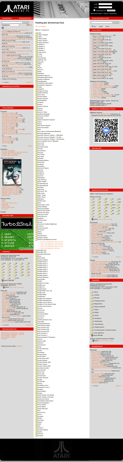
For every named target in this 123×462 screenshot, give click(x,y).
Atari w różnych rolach (98, 378)
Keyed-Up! (39, 162)
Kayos (38, 121)
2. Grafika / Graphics (97, 84)
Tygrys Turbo (95, 362)
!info (106, 204)
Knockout (39, 312)
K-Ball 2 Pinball (41, 35)
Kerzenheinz (40, 150)
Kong (38, 347)
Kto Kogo (39, 420)
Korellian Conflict (42, 368)
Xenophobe (5, 302)
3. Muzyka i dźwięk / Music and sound (102, 86)
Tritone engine (6, 141)
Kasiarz (38, 110)
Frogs (3, 295)
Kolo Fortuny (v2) (42, 329)
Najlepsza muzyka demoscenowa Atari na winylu (16, 39)
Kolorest (39, 343)
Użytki (101, 26)
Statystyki (4, 338)
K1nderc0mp (40, 58)
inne (16, 278)
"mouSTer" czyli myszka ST (99, 263)
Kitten (38, 232)
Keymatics (39, 166)
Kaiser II (39, 69)
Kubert (38, 422)
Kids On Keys (41, 179)
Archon (4, 311)
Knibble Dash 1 (41, 262)
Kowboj (39, 389)
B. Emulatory (96, 318)
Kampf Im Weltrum (42, 79)
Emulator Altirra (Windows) (10, 155)
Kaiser (38, 67)
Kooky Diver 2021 (42, 358)
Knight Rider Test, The (43, 290)
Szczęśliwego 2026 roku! (9, 37)
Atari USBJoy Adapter (97, 264)
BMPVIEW (5, 137)
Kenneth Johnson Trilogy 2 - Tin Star (48, 137)
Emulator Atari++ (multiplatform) (11, 153)
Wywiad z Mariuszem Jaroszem (101, 224)
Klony (38, 256)
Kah (37, 65)
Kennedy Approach (42, 133)
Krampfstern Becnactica (44, 401)
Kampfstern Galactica (43, 85)
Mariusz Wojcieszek (97, 236)
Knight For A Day (42, 283)
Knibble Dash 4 (41, 267)
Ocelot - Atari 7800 (97, 77)
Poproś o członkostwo (110, 13)
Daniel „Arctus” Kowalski (98, 233)
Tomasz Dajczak (96, 227)
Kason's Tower (41, 112)
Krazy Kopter (40, 404)
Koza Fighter (40, 391)
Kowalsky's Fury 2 (42, 387)
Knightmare (40, 296)
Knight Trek (40, 292)
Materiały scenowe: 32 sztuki (10, 188)
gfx (119, 202)
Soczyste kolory (96, 375)
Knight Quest (40, 289)
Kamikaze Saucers (42, 75)
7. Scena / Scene (96, 91)
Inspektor (4, 320)
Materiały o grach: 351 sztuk (10, 192)
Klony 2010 (40, 258)
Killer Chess (40, 197)
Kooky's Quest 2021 (43, 366)
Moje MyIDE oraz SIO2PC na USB (101, 368)
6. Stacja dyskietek (98, 306)
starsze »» (29, 82)
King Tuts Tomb (41, 214)
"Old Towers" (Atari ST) (9, 292)
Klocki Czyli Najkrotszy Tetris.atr (50, 248)
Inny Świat (5, 319)
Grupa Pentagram (96, 38)
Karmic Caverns (41, 106)
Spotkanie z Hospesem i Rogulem (12, 64)
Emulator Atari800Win (8, 150)
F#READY (94, 231)
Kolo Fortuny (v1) (42, 327)
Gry (95, 26)
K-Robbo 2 (40, 46)
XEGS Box (94, 376)
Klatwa (38, 233)
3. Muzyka (95, 298)
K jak (38, 33)
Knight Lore (40, 285)
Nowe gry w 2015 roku (8, 132)
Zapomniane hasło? (96, 13)
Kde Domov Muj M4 (42, 125)
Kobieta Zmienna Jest (43, 319)
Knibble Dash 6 (41, 271)
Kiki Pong (39, 189)
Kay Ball (39, 118)
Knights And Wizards (43, 300)
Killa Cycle (40, 193)
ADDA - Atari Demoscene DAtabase (101, 194)
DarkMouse (94, 382)
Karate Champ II (41, 98)
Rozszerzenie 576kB (97, 373)
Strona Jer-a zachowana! (9, 73)
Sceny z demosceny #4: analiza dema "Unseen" (16, 51)
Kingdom (39, 218)
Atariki (4, 200)
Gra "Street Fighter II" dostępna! (11, 48)
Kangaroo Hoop (41, 91)
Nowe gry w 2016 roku (8, 131)
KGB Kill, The (40, 60)
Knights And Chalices (43, 298)
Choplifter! (5, 296)
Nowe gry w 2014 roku (8, 140)
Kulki (38, 424)
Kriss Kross (40, 412)
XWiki (3, 201)
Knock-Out (40, 310)
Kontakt (3, 212)
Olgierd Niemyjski (96, 253)
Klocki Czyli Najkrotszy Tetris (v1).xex (51, 242)
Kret (37, 410)
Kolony (38, 339)
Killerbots (39, 199)
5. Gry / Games (96, 89)
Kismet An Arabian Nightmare (46, 224)
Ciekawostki (95, 56)
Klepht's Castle (41, 237)
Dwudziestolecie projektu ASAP (11, 42)
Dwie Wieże (5, 314)
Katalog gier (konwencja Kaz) (10, 255)
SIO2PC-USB (95, 353)
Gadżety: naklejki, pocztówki (99, 269)
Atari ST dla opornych (8, 138)
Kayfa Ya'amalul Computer (45, 119)
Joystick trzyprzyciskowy (98, 366)
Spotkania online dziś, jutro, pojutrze (13, 33)
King (38, 203)
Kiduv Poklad (40, 181)
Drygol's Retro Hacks (8, 207)
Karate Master (41, 100)
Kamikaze (39, 73)
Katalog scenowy (95, 197)
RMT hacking (95, 59)
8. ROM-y (95, 312)
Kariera (38, 104)
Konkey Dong (40, 354)
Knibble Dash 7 (41, 273)
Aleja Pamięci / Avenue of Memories (102, 71)
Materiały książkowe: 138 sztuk (11, 189)
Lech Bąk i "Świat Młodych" (99, 228)
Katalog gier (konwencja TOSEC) (11, 284)
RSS (29, 25)
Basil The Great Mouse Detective (12, 316)
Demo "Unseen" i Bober (9, 58)
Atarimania (5, 204)
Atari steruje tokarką (97, 381)
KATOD (93, 234)
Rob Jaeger (94, 245)
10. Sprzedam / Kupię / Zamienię (101, 96)
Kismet (38, 222)
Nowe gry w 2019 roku (8, 125)
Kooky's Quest (41, 364)
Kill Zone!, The (41, 191)
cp (119, 199)
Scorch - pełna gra (96, 62)
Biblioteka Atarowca (7, 158)
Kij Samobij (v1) (41, 183)
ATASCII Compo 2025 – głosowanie (12, 74)
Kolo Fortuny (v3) (42, 331)
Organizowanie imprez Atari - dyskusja (12, 332)
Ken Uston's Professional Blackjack (48, 131)
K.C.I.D (38, 56)
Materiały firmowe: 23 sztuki (10, 191)
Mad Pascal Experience (98, 65)
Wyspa (4, 310)
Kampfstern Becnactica (44, 83)
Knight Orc (40, 287)
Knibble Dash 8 (41, 275)
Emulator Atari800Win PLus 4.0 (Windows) (15, 152)
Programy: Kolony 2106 (98, 266)
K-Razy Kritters (41, 40)
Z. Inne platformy (97, 333)
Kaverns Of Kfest (42, 116)
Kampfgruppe (41, 81)
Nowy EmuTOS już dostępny (100, 68)
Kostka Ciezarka (41, 377)
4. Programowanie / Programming (101, 87)
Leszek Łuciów (95, 240)
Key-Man (39, 158)
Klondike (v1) (40, 250)
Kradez (38, 393)
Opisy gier (4, 290)
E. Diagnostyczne (97, 327)
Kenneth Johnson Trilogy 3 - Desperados (49, 139)
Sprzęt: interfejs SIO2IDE (99, 275)
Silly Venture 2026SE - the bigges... (102, 50)
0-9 (3, 263)
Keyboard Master (42, 160)
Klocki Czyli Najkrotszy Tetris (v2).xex (51, 244)
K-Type (38, 54)
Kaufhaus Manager (42, 114)
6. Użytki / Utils (95, 90)
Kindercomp (40, 201)
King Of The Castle (42, 210)
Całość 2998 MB (7, 280)
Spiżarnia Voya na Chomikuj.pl (11, 194)
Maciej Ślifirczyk (96, 249)
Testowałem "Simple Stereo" (99, 363)
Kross (38, 414)
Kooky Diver (40, 356)
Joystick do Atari (96, 360)
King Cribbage (41, 206)
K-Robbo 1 (40, 44)
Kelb (38, 129)
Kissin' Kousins (41, 228)
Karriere (39, 108)
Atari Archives (6, 206)
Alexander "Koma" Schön (99, 248)
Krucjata (39, 416)
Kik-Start (39, 187)
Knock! (38, 308)
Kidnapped (40, 177)
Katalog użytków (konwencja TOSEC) (102, 338)
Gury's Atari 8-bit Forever (9, 203)
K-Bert (38, 37)
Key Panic (39, 156)
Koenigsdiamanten (42, 323)
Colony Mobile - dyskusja (8, 335)
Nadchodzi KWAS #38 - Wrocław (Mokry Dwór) (16, 70)
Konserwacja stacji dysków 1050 (11, 120)
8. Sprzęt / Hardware (97, 93)
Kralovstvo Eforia (42, 399)
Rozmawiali (94, 222)
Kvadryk (39, 435)
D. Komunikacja (97, 324)
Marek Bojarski (95, 252)
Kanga (38, 87)
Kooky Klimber (41, 360)
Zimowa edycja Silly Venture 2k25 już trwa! (15, 67)
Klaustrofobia (40, 235)
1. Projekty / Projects (97, 83)
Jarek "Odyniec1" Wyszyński (100, 250)
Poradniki (4, 111)
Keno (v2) (39, 145)
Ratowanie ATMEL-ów (98, 357)
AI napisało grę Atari (8, 63)
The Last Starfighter (8, 313)
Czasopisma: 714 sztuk (9, 186)
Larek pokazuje (6, 128)
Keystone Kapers (42, 168)
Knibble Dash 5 (41, 269)
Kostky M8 (39, 381)
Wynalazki (93, 350)
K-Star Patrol (40, 52)
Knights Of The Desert (43, 302)
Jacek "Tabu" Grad (97, 246)
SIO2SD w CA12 (96, 356)
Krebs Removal (41, 408)
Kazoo (38, 123)
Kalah (38, 71)
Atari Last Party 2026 (8, 36)
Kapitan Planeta (41, 92)
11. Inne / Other (96, 97)
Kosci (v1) (39, 372)
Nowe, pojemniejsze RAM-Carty (101, 261)
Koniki (38, 350)
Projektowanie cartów (97, 359)
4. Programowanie (98, 301)
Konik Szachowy (41, 348)
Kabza (38, 64)
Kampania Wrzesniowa (43, 77)
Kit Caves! (39, 230)
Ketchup (39, 152)
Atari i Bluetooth (96, 351)
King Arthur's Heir (42, 205)
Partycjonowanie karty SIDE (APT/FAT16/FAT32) (16, 134)
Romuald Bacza (96, 237)
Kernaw (39, 148)
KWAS (93, 47)
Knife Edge (40, 279)
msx (112, 207)
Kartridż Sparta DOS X (9, 117)
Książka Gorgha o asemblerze (100, 74)
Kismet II (39, 226)
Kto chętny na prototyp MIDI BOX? (101, 53)
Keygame (39, 164)
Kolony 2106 (5, 305)
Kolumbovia (40, 345)
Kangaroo (39, 89)
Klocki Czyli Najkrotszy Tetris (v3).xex (51, 246)
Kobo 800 (39, 321)
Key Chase (40, 154)
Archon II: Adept (7, 307)
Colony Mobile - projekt (8, 337)
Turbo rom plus (96, 41)
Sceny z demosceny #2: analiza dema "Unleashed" (17, 77)
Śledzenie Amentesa (97, 239)
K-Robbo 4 (40, 50)
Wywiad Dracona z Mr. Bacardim (101, 225)
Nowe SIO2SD (95, 354)
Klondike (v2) (40, 252)
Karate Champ (41, 96)
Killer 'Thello (40, 195)
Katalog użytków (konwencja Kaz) (101, 284)
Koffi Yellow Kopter (42, 325)
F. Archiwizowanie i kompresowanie (103, 330)
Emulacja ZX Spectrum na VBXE (12, 129)
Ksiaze (38, 418)
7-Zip (17, 287)
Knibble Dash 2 (41, 263)
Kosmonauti (40, 375)
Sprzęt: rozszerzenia (97, 267)
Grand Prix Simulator (8, 322)
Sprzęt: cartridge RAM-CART (100, 270)
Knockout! (39, 316)
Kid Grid (39, 176)
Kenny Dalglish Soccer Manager (47, 141)
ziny (106, 216)
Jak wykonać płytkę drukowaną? (101, 370)
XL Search (5, 209)
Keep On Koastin (42, 127)
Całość (6, 287)
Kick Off (39, 170)
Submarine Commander (9, 293)
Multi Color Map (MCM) (98, 44)
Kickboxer (39, 174)
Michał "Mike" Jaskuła (97, 230)
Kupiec (38, 432)
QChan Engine (6, 143)
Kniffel (38, 281)
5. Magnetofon (96, 303)
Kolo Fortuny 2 (41, 333)
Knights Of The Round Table (45, 304)
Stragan (92, 260)
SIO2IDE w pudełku (97, 379)
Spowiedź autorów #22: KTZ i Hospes (13, 60)
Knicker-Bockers (42, 277)
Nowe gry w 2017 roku (8, 126)
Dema (107, 26)
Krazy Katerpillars (42, 403)
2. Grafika (95, 295)
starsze (30, 146)
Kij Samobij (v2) (41, 185)
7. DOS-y (95, 309)
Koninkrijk (39, 352)
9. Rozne (95, 315)
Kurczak (39, 433)
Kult (37, 426)
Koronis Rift (40, 370)
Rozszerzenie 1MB (97, 365)
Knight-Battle (40, 294)
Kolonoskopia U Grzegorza (45, 337)
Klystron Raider (41, 260)
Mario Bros (5, 301)
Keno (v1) (39, 143)
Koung (38, 383)
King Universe (41, 216)
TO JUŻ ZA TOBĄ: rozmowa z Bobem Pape (104, 242)
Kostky (38, 379)
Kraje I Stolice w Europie (44, 397)
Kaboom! (39, 62)
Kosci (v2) (39, 374)
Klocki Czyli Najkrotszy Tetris (46, 239)
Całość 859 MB (97, 335)
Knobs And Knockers (43, 306)
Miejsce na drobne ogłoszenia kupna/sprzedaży (105, 272)
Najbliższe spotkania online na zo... (102, 35)
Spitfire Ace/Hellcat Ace (9, 308)
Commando (5, 299)
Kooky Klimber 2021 (43, 362)
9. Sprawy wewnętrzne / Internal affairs (103, 94)
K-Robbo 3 (40, 48)
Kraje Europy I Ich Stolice (44, 395)
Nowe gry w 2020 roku (8, 123)
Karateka (39, 102)
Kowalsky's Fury (41, 385)
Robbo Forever (6, 304)
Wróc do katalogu (40, 26)
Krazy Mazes (40, 406)
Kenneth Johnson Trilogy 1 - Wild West (49, 135)
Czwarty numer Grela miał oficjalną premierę (15, 45)
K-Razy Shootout (42, 42)
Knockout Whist (41, 314)
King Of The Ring (42, 212)
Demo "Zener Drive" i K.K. (10, 57)
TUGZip (21, 287)
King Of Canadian (42, 208)
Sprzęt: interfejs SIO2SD (98, 276)
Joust (3, 298)
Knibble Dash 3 (41, 265)
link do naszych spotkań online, (100, 114)
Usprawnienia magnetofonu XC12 (12, 119)
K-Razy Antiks (41, 38)
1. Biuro (94, 292)
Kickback (39, 172)
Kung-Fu (39, 428)
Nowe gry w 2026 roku (8, 113)
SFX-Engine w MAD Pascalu (10, 114)
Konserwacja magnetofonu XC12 (12, 122)
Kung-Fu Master (41, 430)
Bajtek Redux (6, 195)
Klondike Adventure (43, 254)
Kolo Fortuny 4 (41, 335)
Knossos (39, 318)
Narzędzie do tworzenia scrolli (11, 116)
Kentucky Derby (41, 147)
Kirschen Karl (41, 220)
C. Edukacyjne (96, 321)
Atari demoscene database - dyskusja (12, 334)
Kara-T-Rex (40, 94)
